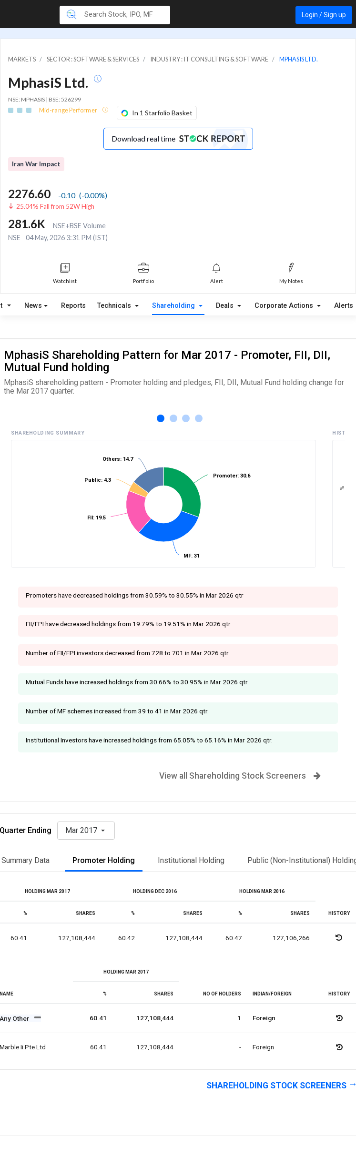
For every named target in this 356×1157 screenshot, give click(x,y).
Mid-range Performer (68, 110)
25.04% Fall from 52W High (55, 206)
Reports (73, 306)
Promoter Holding (103, 860)
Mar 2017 (82, 830)
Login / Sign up (324, 15)
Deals (225, 306)
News (33, 306)
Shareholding (174, 306)
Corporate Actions (284, 306)
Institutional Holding (191, 860)
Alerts (343, 306)
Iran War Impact (36, 164)
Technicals (115, 306)
